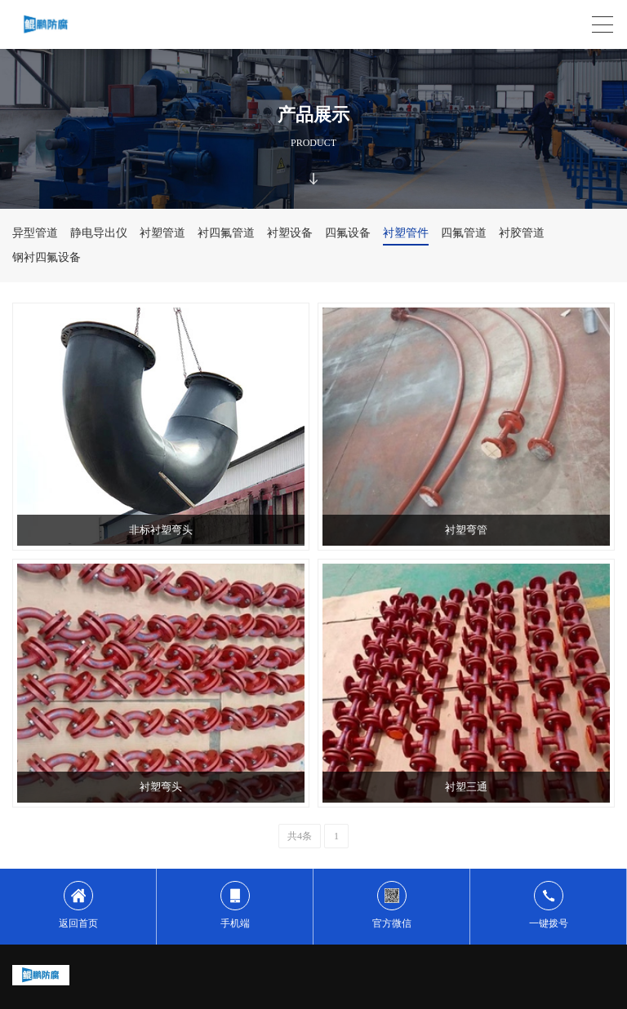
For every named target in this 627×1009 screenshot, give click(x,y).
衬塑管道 (162, 233)
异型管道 (35, 233)
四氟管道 (464, 233)
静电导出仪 (98, 233)
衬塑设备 (290, 233)
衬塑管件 (406, 233)
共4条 (299, 836)
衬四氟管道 (226, 233)
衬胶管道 (522, 233)
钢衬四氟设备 (46, 257)
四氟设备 (348, 233)
